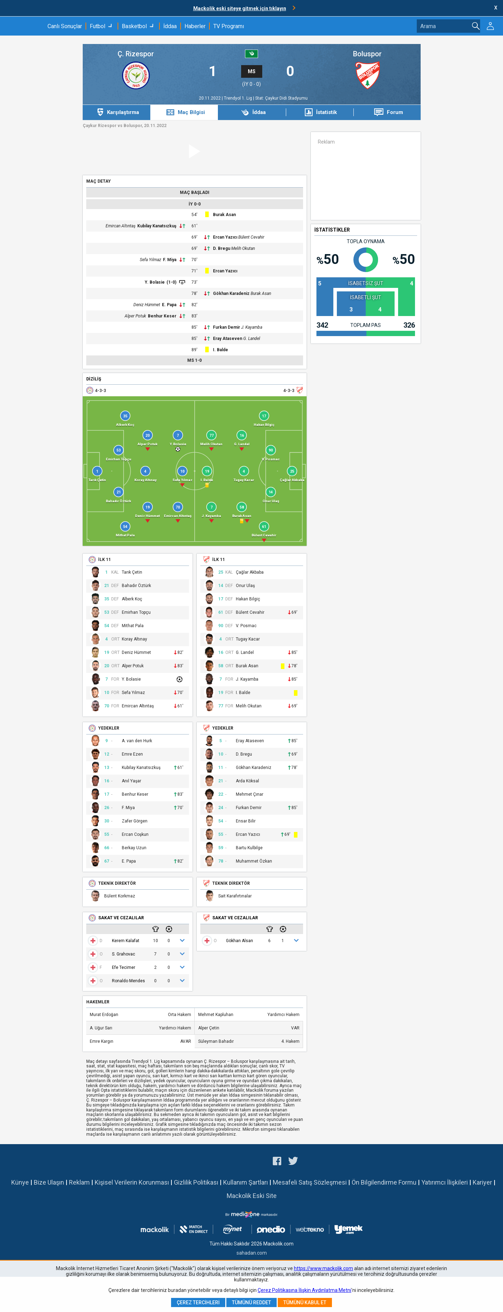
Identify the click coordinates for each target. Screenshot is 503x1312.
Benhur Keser (162, 316)
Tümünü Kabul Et (304, 1302)
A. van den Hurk (137, 741)
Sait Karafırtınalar (235, 896)
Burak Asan (224, 214)
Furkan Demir (226, 327)
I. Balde (220, 349)
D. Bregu (221, 248)
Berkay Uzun (134, 848)
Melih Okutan (243, 248)
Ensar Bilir (246, 821)
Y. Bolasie (155, 282)
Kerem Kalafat (125, 940)
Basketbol (134, 26)
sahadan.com (252, 1253)
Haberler (195, 26)
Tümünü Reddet (251, 1302)
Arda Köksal (247, 781)
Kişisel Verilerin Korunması (132, 1182)
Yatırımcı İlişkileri (444, 1182)
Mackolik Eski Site (252, 1195)
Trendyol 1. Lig (238, 98)
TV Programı (228, 26)
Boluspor (367, 54)
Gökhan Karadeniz (231, 293)
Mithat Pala (133, 626)
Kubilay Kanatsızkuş (156, 225)
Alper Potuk (135, 316)
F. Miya (169, 259)
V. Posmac (246, 626)
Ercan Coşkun (135, 834)
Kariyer (482, 1182)
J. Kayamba (251, 327)
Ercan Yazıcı (225, 237)
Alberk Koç (132, 599)
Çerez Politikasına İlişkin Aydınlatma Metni (304, 1290)
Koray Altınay (134, 639)
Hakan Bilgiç (248, 599)
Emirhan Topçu (136, 612)
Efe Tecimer (123, 967)
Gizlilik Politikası (196, 1182)
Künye (20, 1182)
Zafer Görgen (134, 821)
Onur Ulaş (245, 586)
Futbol (97, 26)
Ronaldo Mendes (128, 980)
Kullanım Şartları (245, 1182)
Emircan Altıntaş (121, 225)
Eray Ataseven (227, 338)
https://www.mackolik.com (323, 1268)
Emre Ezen (132, 754)
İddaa (170, 26)
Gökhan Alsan (239, 940)
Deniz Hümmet (146, 304)
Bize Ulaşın (49, 1182)
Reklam (79, 1182)
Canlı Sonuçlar (65, 26)
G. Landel (251, 338)
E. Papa (169, 304)
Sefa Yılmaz (150, 259)
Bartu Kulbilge (249, 848)
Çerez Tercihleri (198, 1302)
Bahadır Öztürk (136, 586)
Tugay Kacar (248, 639)
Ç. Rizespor (136, 54)
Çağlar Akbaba (250, 572)
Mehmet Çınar (249, 794)
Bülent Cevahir (251, 237)
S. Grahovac (123, 954)
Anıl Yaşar (131, 781)
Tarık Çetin (132, 572)
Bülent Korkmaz (119, 896)
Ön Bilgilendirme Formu (384, 1182)
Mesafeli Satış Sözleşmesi (310, 1182)
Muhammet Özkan (254, 861)
